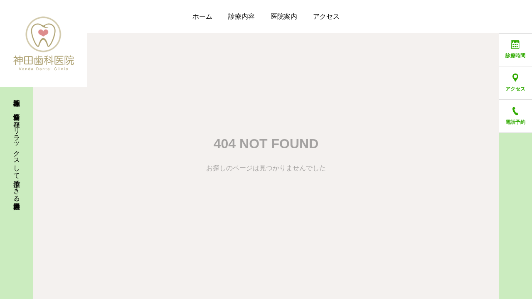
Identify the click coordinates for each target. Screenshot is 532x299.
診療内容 (241, 16)
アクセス (326, 16)
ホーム (202, 16)
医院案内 (284, 16)
